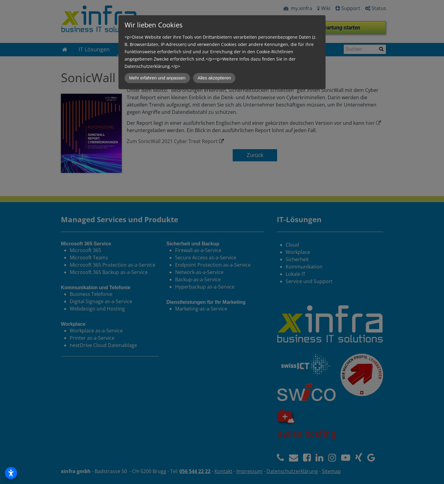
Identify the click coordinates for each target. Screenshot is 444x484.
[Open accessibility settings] (11, 473)
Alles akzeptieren (214, 77)
